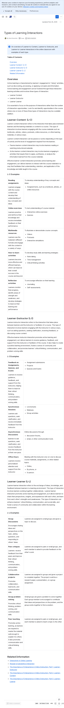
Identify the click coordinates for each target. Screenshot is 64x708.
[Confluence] (10, 16)
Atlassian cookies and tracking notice (35, 7)
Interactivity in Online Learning (21, 661)
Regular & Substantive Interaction (22, 664)
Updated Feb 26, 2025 (49, 22)
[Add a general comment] (13, 703)
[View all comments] (59, 699)
